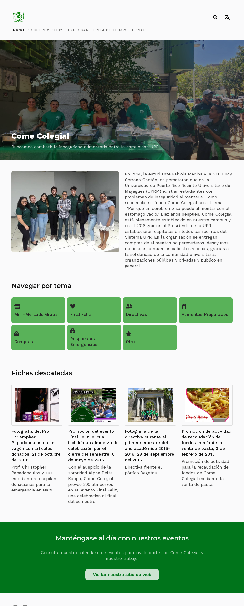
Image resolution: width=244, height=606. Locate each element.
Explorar (78, 30)
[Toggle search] (215, 17)
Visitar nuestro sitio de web (122, 574)
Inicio (17, 30)
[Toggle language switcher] (227, 17)
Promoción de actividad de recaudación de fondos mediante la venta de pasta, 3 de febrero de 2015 (206, 443)
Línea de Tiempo (110, 30)
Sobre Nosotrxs (46, 30)
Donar (139, 30)
